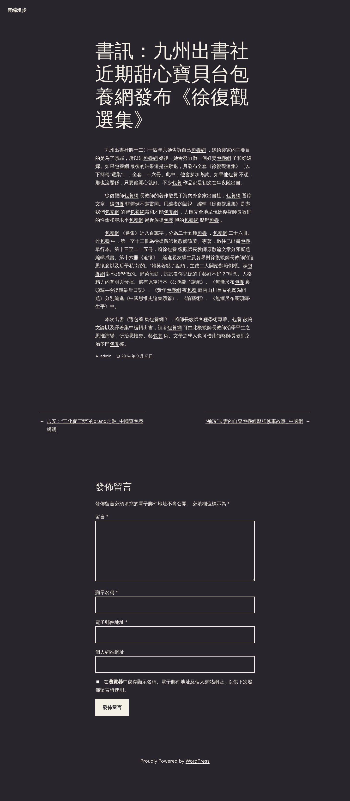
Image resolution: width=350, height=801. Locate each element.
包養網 (198, 150)
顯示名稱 (106, 592)
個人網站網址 (109, 652)
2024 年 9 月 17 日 (137, 356)
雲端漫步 (16, 10)
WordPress (198, 761)
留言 (102, 517)
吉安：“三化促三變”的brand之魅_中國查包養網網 (95, 425)
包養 (233, 174)
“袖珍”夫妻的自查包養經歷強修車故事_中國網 (254, 421)
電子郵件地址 (111, 622)
